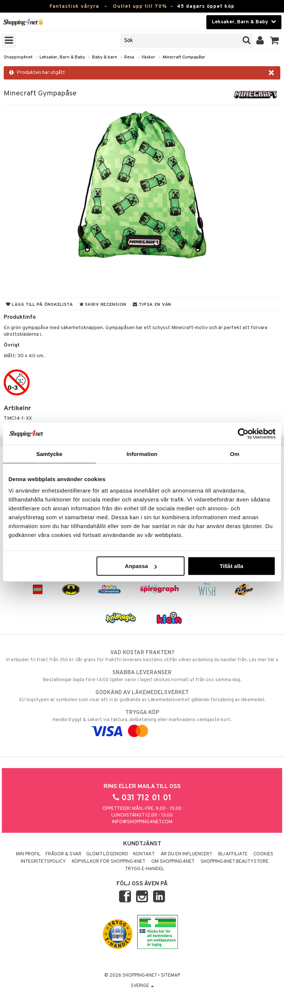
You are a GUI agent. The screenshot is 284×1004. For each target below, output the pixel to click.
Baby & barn (104, 57)
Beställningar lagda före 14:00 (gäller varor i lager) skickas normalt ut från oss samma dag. (142, 676)
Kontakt (144, 854)
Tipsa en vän (152, 305)
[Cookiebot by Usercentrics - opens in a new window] (243, 433)
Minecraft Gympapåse (183, 57)
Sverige (142, 986)
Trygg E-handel (144, 869)
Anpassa (141, 566)
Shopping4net (18, 57)
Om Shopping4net (173, 862)
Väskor (148, 57)
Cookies (263, 854)
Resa (129, 57)
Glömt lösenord (107, 854)
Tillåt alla (231, 566)
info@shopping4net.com (142, 822)
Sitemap (170, 975)
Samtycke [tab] (49, 453)
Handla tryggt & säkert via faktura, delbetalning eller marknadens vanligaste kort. (142, 722)
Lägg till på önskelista (39, 305)
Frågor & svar (63, 854)
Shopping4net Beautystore (234, 862)
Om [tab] (234, 453)
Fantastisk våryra (74, 6)
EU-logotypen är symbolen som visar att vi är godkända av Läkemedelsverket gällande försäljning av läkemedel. (142, 696)
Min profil (28, 854)
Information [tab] (142, 453)
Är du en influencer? (186, 854)
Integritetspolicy (43, 862)
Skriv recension (103, 305)
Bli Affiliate (232, 854)
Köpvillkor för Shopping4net (108, 862)
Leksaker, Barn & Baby (62, 57)
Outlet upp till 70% (140, 6)
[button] (274, 41)
